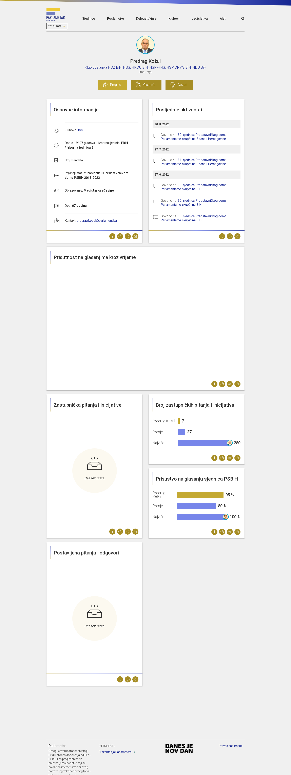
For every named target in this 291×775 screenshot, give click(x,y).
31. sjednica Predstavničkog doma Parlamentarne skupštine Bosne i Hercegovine (193, 162)
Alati (223, 18)
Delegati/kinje (146, 18)
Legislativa (200, 18)
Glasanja (149, 85)
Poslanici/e (115, 18)
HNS (80, 130)
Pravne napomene (230, 745)
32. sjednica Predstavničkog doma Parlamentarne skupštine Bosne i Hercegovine (193, 137)
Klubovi (174, 18)
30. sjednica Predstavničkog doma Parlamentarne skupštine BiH (193, 187)
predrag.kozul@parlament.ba (97, 221)
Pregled (115, 85)
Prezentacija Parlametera (115, 752)
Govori (182, 85)
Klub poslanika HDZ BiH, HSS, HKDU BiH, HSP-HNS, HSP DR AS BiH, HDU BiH (145, 67)
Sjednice (88, 18)
